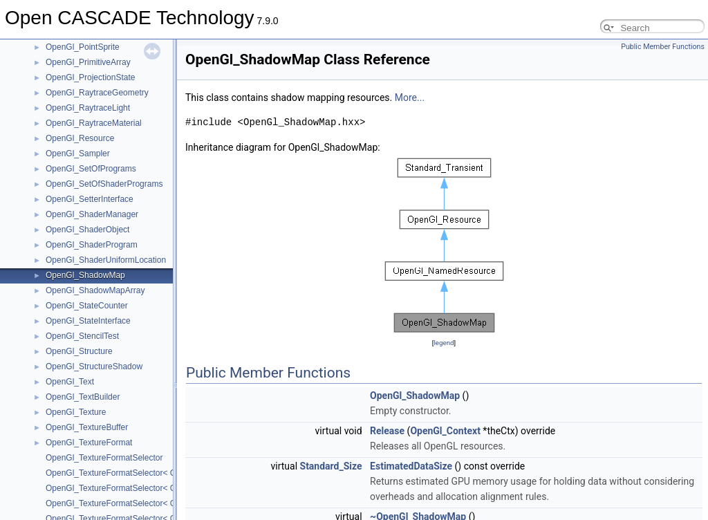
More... (410, 97)
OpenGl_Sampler (78, 153)
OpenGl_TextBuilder (83, 397)
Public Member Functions (663, 46)
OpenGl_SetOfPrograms (91, 169)
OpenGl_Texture (76, 412)
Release (387, 430)
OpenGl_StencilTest (82, 336)
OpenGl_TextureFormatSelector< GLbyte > (125, 473)
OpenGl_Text (70, 382)
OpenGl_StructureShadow (94, 366)
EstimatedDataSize (411, 466)
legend (444, 342)
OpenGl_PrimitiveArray (88, 62)
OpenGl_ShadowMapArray (95, 290)
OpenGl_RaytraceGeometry (97, 93)
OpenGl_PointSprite (83, 47)
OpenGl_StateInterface (88, 321)
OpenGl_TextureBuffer (87, 427)
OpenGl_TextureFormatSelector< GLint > (121, 503)
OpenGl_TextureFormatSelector (104, 458)
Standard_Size (331, 466)
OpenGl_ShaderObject (87, 229)
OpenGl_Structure (79, 351)
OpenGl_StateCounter (87, 305)
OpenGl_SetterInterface (89, 199)
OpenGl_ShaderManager (92, 214)
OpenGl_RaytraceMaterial (94, 123)
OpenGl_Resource (80, 138)
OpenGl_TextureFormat (89, 442)
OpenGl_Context (445, 430)
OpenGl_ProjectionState (90, 77)
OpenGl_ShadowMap (85, 275)
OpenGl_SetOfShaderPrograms (104, 184)
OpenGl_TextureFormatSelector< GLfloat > (125, 488)
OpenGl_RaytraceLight (88, 108)
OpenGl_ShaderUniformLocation (106, 260)
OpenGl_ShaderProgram (92, 245)
